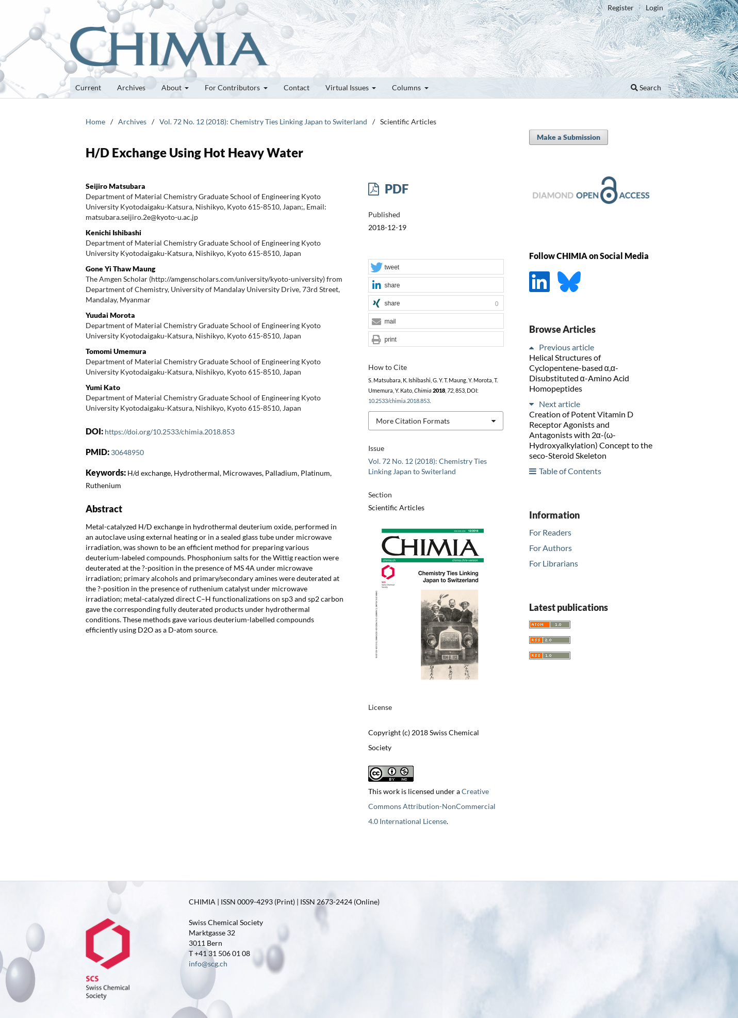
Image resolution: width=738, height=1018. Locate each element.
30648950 (127, 452)
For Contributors (233, 87)
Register (621, 7)
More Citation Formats (413, 420)
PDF (395, 188)
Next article (559, 404)
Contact (296, 87)
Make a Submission (568, 137)
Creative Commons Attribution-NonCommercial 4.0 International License (432, 806)
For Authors (550, 548)
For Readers (550, 532)
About (172, 87)
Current (88, 87)
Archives (131, 87)
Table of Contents (570, 471)
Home (95, 121)
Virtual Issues (347, 87)
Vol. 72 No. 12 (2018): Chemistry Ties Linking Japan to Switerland (263, 121)
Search (646, 87)
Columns (407, 87)
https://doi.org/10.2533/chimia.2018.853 (170, 431)
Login (654, 7)
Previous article (566, 347)
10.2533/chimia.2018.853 (399, 401)
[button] (436, 267)
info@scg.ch (208, 963)
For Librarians (553, 563)
